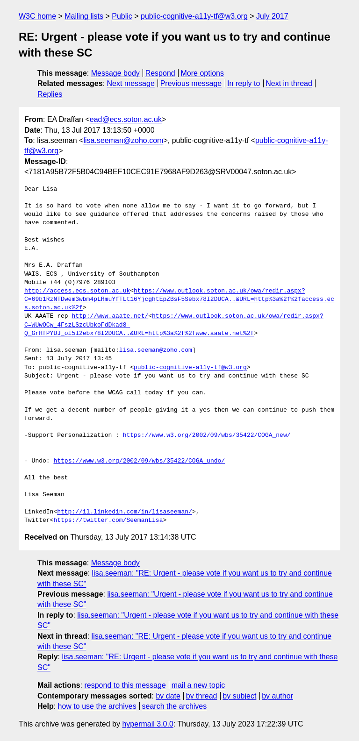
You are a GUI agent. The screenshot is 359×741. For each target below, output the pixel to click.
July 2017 (272, 16)
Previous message (191, 83)
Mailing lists (84, 16)
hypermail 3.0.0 (147, 724)
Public (122, 16)
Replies (49, 94)
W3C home (37, 16)
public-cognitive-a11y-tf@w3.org (194, 16)
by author (277, 696)
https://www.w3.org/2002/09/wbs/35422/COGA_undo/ (139, 461)
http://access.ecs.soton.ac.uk (77, 291)
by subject (239, 696)
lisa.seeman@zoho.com (123, 140)
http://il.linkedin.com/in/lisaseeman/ (124, 512)
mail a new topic (198, 685)
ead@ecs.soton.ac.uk (126, 119)
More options (202, 73)
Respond (160, 73)
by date (168, 696)
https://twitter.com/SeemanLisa (108, 520)
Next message (131, 83)
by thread (201, 696)
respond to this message (124, 685)
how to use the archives (97, 706)
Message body (115, 73)
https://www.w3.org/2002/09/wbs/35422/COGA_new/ (207, 435)
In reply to (243, 83)
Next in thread (289, 83)
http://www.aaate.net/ (110, 316)
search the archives (174, 706)
